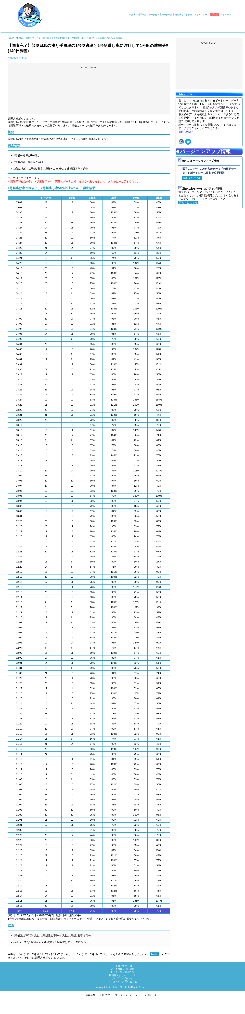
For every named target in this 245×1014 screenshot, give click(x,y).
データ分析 (154, 14)
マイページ (225, 14)
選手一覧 (142, 14)
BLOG (19, 38)
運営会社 (90, 995)
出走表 (132, 14)
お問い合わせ (129, 981)
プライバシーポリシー (127, 995)
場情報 (188, 14)
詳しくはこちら (192, 178)
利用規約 (105, 995)
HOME (11, 38)
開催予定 (179, 14)
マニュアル (114, 981)
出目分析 (130, 969)
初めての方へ (186, 131)
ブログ (214, 14)
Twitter (154, 954)
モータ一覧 (167, 14)
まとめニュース (201, 14)
